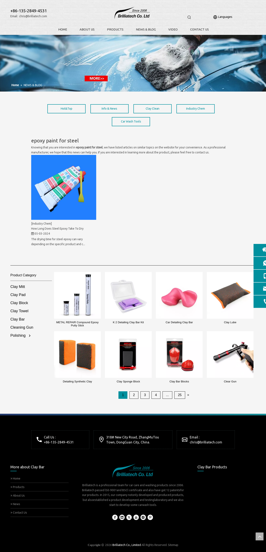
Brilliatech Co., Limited (126, 545)
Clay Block (19, 303)
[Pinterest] (150, 517)
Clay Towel (19, 311)
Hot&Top (66, 108)
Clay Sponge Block (128, 381)
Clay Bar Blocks (179, 381)
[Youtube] (136, 517)
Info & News (109, 108)
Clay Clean (152, 108)
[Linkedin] (122, 517)
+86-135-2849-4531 (59, 442)
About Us (18, 495)
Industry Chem (195, 108)
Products (18, 487)
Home (15, 478)
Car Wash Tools (131, 121)
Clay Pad (18, 295)
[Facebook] (115, 517)
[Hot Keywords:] (189, 17)
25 (180, 395)
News (15, 504)
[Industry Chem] (41, 223)
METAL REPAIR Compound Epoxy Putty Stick (77, 324)
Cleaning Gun (21, 327)
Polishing (18, 335)
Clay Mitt (17, 287)
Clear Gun (230, 381)
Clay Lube (230, 322)
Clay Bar (17, 319)
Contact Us (19, 512)
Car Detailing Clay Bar (179, 322)
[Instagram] (143, 517)
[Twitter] (129, 517)
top (260, 536)
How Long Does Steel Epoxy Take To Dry (57, 228)
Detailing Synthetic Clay (77, 381)
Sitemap (173, 545)
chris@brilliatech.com (33, 16)
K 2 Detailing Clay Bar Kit (128, 322)
